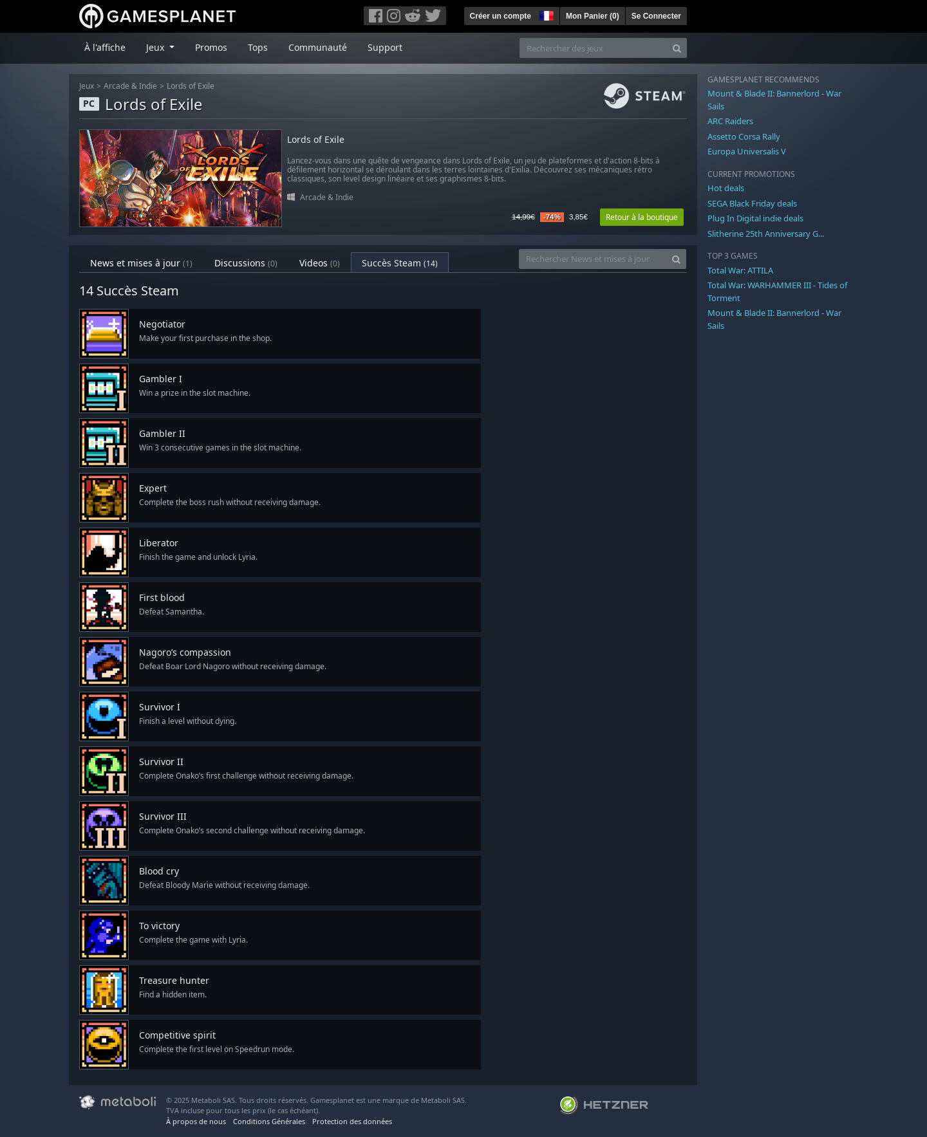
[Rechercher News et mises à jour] (593, 259)
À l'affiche (105, 47)
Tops (258, 47)
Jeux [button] (156, 47)
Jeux (86, 86)
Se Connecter (656, 16)
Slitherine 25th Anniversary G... (765, 233)
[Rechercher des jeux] (594, 48)
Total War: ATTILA (740, 270)
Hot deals (725, 188)
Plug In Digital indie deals (755, 218)
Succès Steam (400, 263)
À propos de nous (196, 1121)
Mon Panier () (592, 16)
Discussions (245, 263)
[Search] (677, 48)
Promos (211, 47)
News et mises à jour (141, 263)
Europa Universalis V (746, 151)
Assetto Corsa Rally (743, 136)
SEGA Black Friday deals (752, 203)
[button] (545, 14)
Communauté (317, 47)
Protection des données (352, 1121)
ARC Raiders (730, 121)
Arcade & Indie (130, 86)
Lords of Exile (190, 86)
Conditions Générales (269, 1121)
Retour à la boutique (642, 217)
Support (385, 47)
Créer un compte (500, 16)
